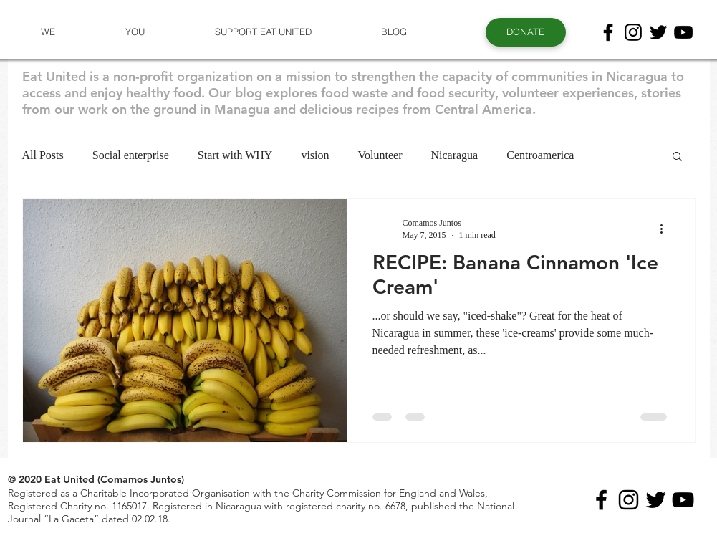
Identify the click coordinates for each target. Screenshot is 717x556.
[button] (48, 31)
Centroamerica (540, 155)
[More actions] (666, 228)
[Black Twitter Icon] (658, 32)
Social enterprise (130, 155)
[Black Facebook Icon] (608, 32)
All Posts (43, 155)
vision (315, 155)
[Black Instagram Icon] (633, 32)
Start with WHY (235, 155)
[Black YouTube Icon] (683, 32)
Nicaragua (454, 155)
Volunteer (380, 155)
